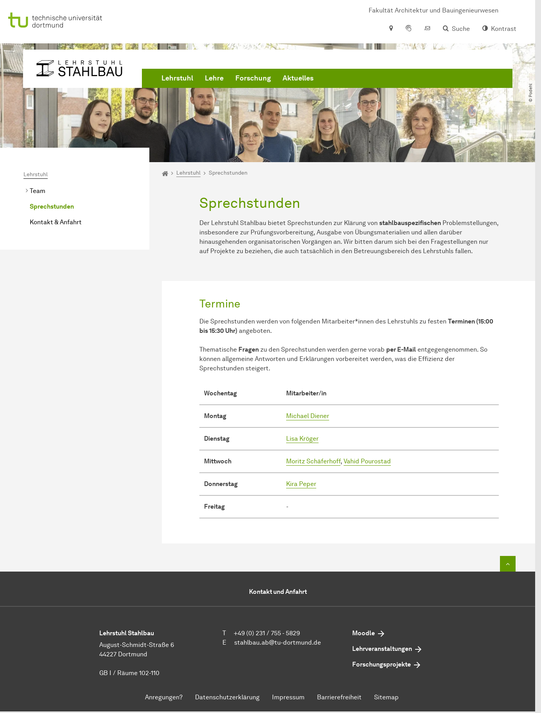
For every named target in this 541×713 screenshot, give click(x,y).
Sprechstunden (52, 206)
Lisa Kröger (302, 438)
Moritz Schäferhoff (313, 461)
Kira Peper (301, 484)
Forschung (253, 78)
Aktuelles (298, 78)
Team (37, 191)
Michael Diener (307, 416)
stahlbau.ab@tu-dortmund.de (277, 642)
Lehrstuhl (177, 78)
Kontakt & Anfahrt (56, 222)
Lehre (214, 78)
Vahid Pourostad (367, 461)
